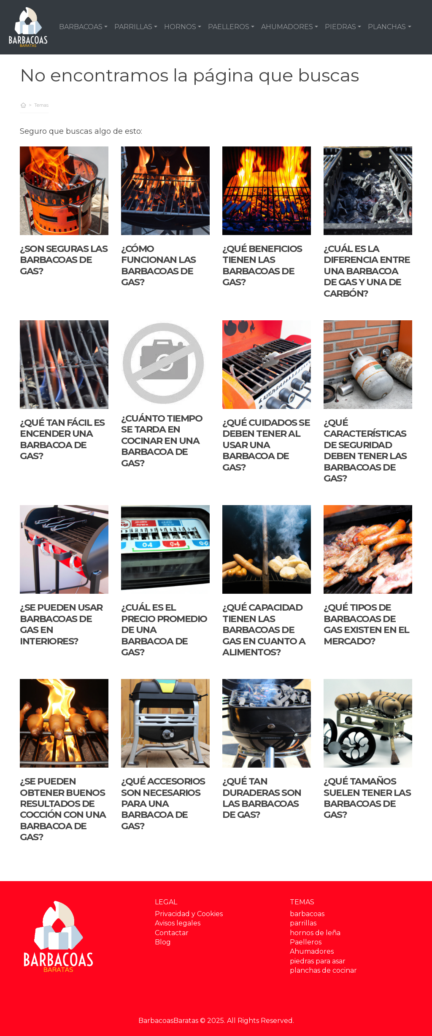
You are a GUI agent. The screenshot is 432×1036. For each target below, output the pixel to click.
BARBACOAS (81, 27)
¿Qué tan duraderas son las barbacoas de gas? (261, 798)
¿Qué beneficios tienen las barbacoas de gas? (262, 265)
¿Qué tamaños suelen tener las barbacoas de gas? (367, 798)
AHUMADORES (287, 27)
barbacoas (307, 914)
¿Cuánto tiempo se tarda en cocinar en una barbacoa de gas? (161, 441)
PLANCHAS (387, 27)
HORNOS (180, 27)
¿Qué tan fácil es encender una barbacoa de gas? (62, 439)
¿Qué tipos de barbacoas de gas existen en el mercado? (366, 624)
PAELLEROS (228, 27)
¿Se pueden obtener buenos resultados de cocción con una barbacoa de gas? (63, 809)
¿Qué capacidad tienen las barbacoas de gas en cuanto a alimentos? (263, 630)
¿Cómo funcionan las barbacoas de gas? (158, 265)
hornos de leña (315, 933)
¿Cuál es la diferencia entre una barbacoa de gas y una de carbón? (367, 271)
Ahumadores (312, 951)
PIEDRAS (340, 27)
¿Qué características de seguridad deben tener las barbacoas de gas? (365, 450)
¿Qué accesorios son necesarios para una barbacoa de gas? (163, 804)
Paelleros (305, 942)
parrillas (303, 923)
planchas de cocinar (323, 970)
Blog (163, 942)
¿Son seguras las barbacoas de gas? (63, 260)
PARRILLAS (133, 27)
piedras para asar (318, 961)
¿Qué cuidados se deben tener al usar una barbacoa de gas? (266, 445)
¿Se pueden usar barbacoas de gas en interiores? (61, 624)
